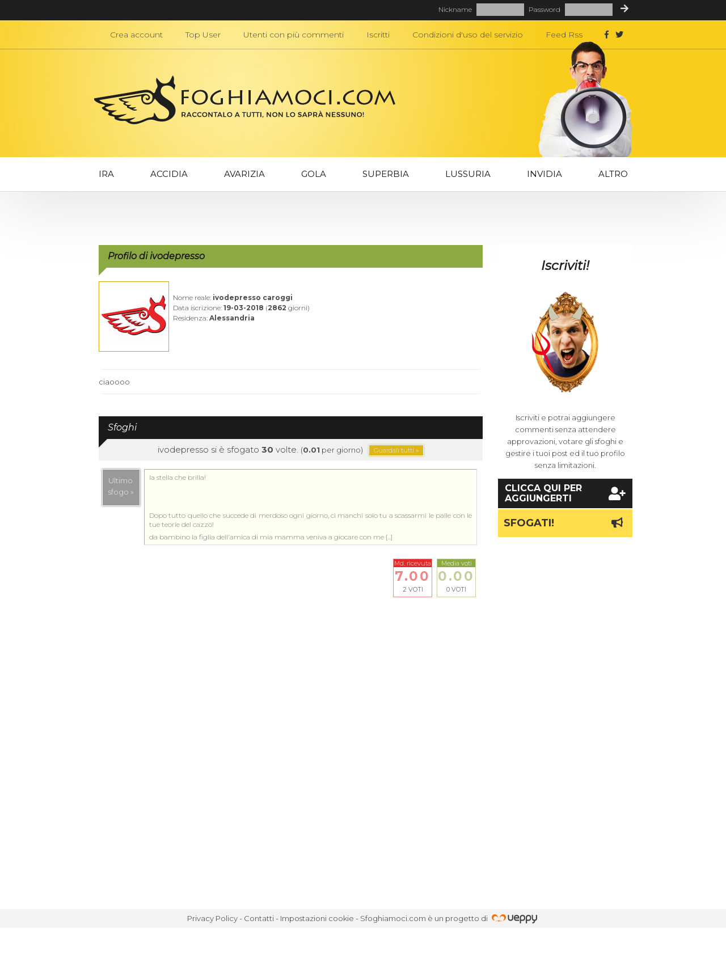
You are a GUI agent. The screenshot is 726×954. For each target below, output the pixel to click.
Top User (203, 34)
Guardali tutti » (396, 450)
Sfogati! (565, 523)
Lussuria (468, 173)
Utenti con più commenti (293, 34)
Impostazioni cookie (317, 918)
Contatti (259, 918)
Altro (613, 173)
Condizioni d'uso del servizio (467, 34)
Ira (106, 173)
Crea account (136, 34)
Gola (313, 173)
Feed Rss (564, 34)
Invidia (544, 173)
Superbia (385, 173)
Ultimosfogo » (121, 486)
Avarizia (244, 173)
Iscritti (378, 34)
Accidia (169, 173)
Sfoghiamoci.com (393, 918)
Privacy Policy (212, 918)
